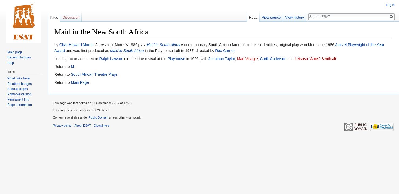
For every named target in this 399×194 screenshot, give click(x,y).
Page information (19, 105)
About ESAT (83, 125)
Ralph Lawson (111, 59)
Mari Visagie (247, 59)
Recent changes (19, 57)
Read (253, 17)
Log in (390, 5)
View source (271, 17)
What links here (18, 78)
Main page (14, 52)
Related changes (19, 84)
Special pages (17, 89)
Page (54, 17)
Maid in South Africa (163, 45)
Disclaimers (102, 125)
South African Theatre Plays (94, 74)
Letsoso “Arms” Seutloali (315, 59)
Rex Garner (225, 50)
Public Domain (98, 117)
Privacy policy (62, 125)
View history (294, 17)
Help (10, 63)
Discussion (70, 17)
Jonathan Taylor (221, 59)
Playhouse (176, 59)
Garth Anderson (273, 59)
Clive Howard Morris (76, 45)
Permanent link (18, 99)
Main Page (80, 82)
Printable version (19, 94)
